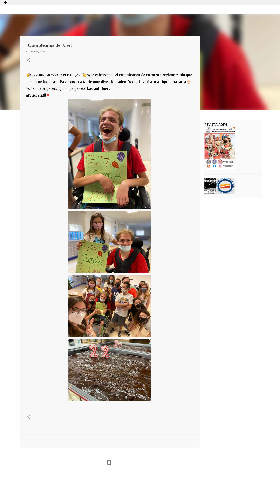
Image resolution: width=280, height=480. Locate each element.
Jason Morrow (155, 472)
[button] (28, 60)
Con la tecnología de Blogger (140, 462)
